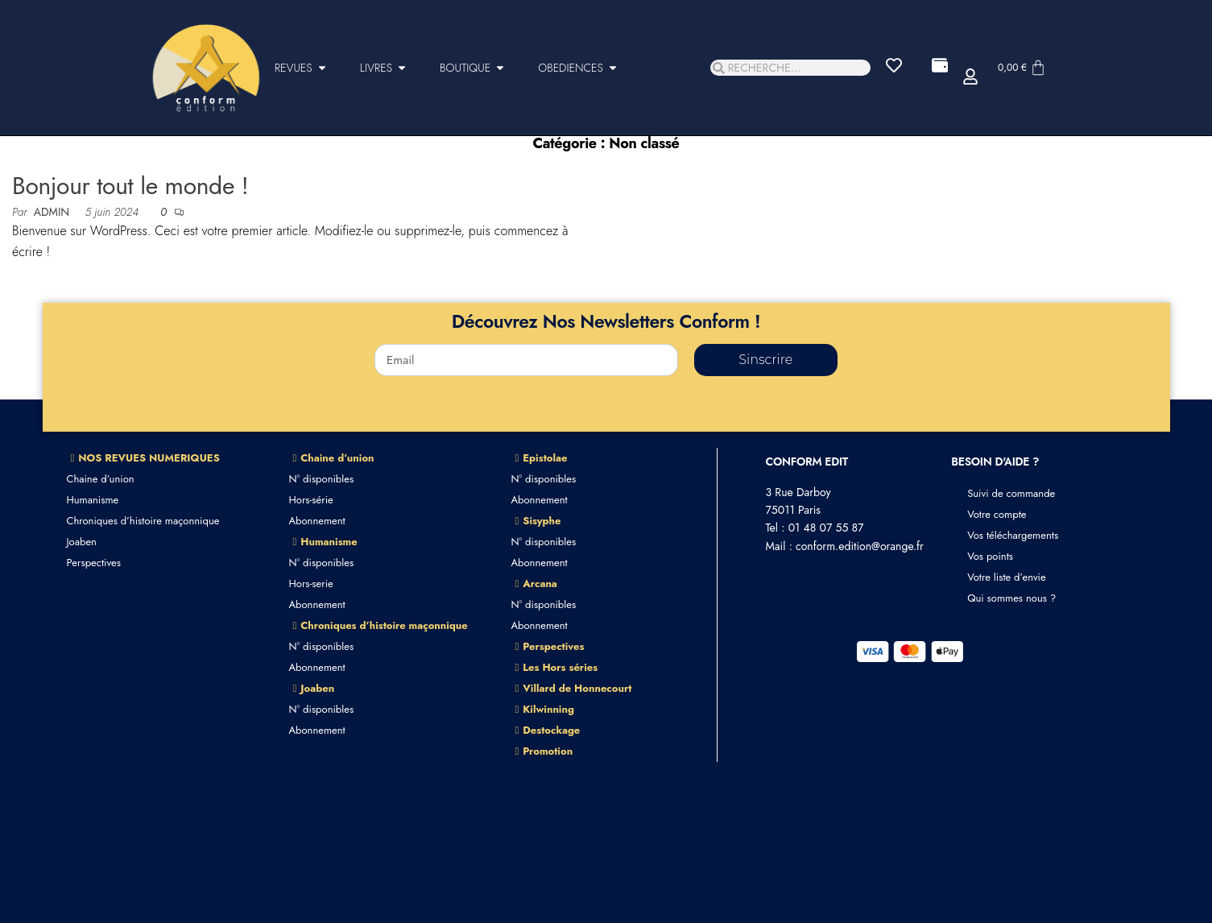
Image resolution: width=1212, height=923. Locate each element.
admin (53, 212)
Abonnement (317, 520)
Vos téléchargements (1012, 535)
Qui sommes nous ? (1011, 598)
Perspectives (94, 562)
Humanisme (93, 499)
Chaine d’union (100, 478)
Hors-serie (311, 583)
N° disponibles (321, 478)
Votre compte (996, 514)
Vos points (990, 556)
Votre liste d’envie (1006, 577)
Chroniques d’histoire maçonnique (143, 520)
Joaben (82, 541)
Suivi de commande (1011, 493)
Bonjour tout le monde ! (130, 185)
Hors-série (311, 499)
